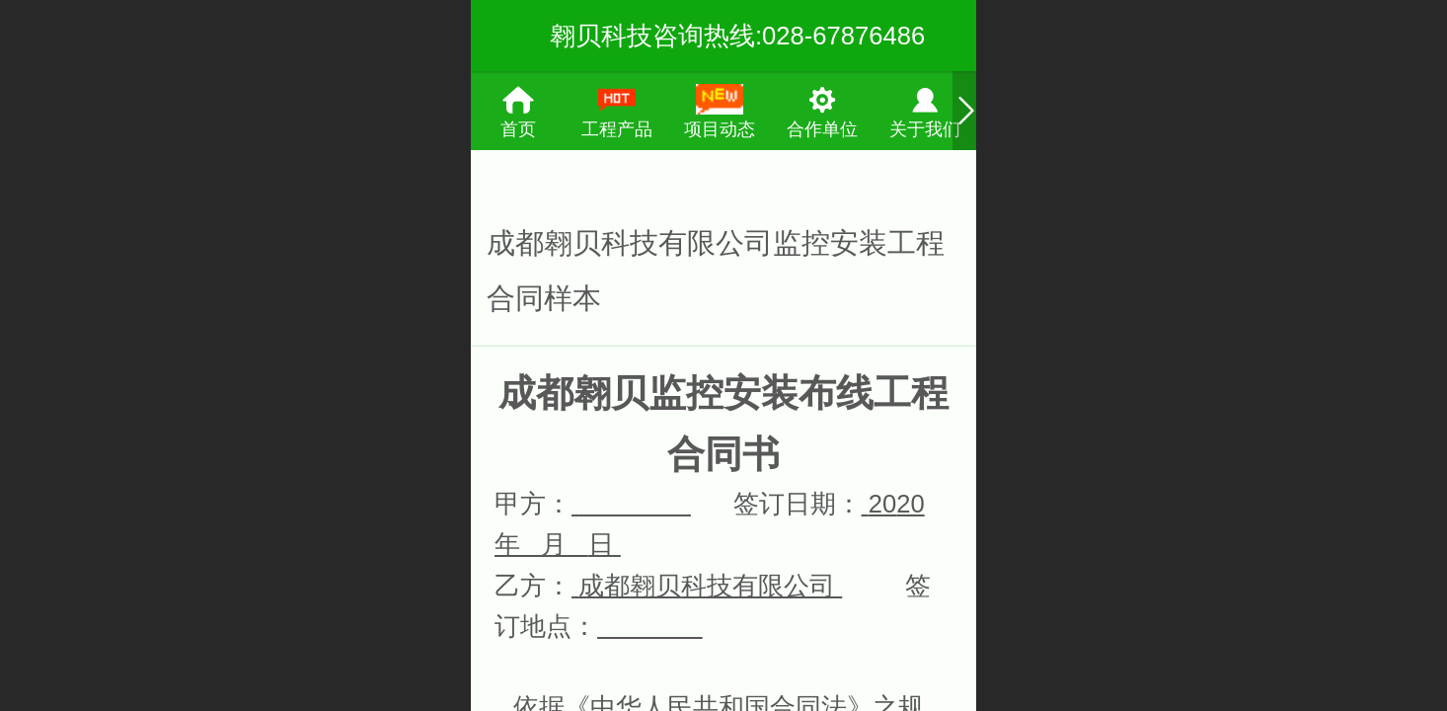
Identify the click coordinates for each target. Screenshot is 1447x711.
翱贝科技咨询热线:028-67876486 (737, 35)
